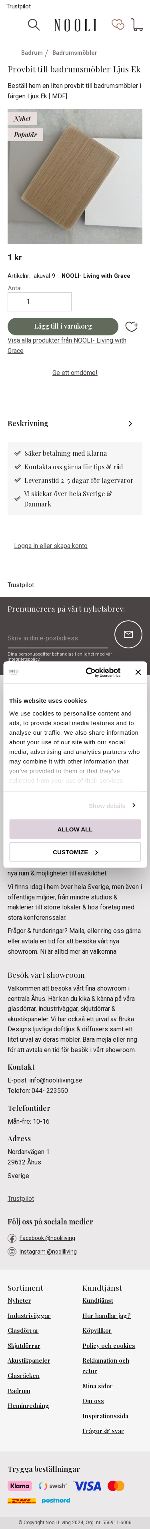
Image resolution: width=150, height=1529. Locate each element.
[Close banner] (138, 672)
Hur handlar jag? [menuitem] (106, 1316)
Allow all (75, 829)
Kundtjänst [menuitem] (97, 1300)
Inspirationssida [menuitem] (105, 1416)
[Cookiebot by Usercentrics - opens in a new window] (89, 672)
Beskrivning (29, 423)
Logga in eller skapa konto (51, 546)
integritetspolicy (23, 659)
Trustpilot (18, 6)
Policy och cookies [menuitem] (108, 1346)
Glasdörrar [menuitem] (23, 1330)
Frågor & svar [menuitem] (103, 1431)
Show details (107, 805)
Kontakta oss (44, 466)
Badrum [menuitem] (19, 1391)
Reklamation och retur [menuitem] (105, 1365)
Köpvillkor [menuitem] (97, 1330)
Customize (75, 851)
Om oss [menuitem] (93, 1401)
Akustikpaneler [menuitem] (29, 1360)
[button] (118, 24)
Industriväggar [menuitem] (29, 1316)
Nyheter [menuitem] (19, 1300)
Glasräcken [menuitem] (24, 1375)
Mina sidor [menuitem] (97, 1386)
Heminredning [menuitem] (28, 1405)
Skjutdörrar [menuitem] (24, 1346)
